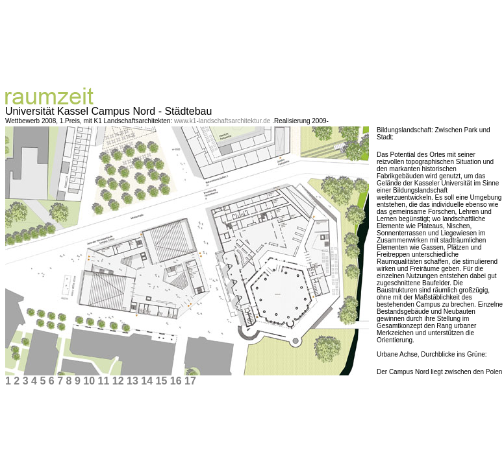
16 (176, 380)
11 (103, 380)
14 (147, 380)
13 (132, 380)
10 (89, 380)
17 (190, 380)
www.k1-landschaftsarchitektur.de (223, 120)
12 (118, 380)
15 (161, 380)
